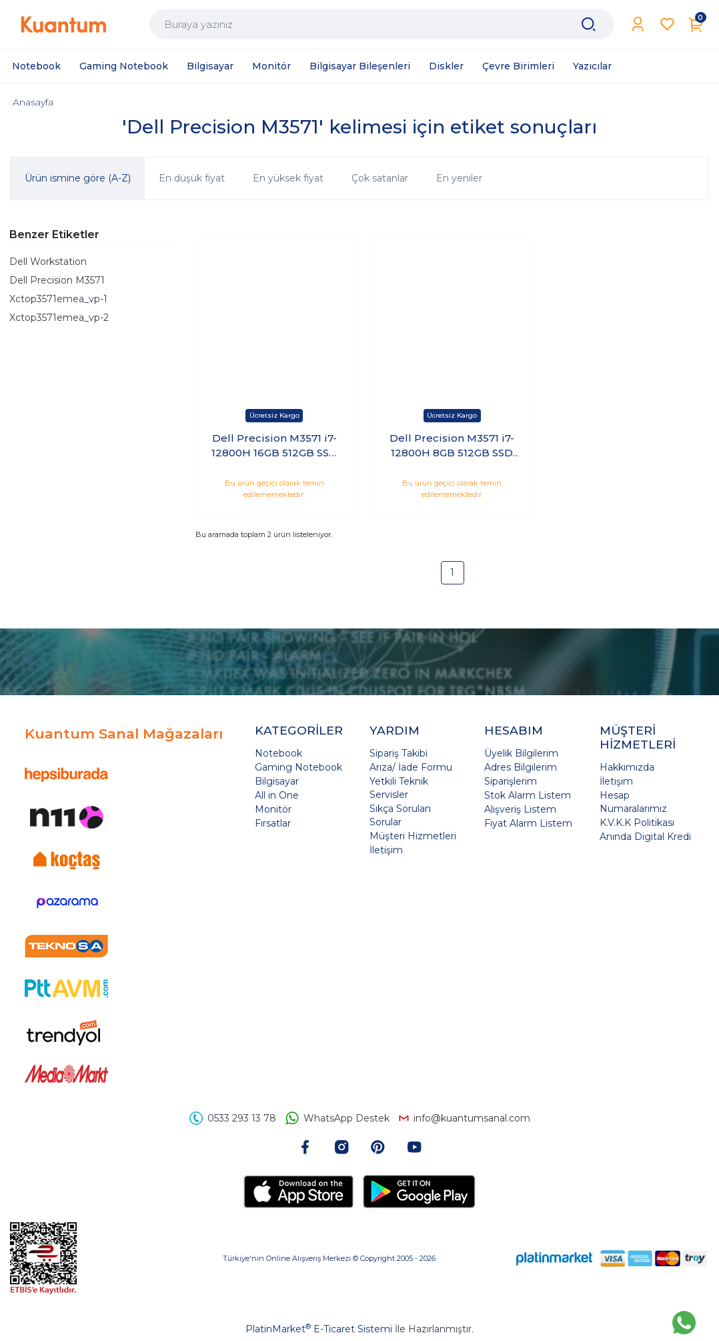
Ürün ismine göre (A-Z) (78, 178)
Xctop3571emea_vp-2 (59, 318)
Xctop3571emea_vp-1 (58, 299)
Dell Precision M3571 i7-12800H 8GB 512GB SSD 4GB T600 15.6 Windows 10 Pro (452, 446)
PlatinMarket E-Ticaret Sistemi (318, 1329)
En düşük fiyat (192, 178)
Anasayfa (33, 102)
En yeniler (459, 178)
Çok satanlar (379, 178)
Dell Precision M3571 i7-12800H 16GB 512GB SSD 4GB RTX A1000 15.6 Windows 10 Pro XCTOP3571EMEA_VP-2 (274, 446)
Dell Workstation (48, 262)
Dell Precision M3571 (57, 280)
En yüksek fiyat (288, 178)
